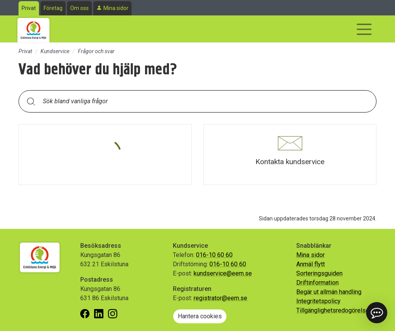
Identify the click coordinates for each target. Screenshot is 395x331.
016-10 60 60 (214, 255)
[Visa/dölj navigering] (364, 29)
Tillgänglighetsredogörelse (332, 310)
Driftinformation (317, 282)
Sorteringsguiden (319, 273)
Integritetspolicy (318, 301)
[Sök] (31, 101)
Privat (29, 8)
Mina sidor (115, 8)
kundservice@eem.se (223, 273)
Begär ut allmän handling (328, 292)
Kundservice (55, 51)
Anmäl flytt (310, 264)
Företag (53, 8)
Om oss (79, 8)
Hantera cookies (200, 316)
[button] (289, 154)
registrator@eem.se (220, 298)
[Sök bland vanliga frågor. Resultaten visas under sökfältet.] (203, 101)
